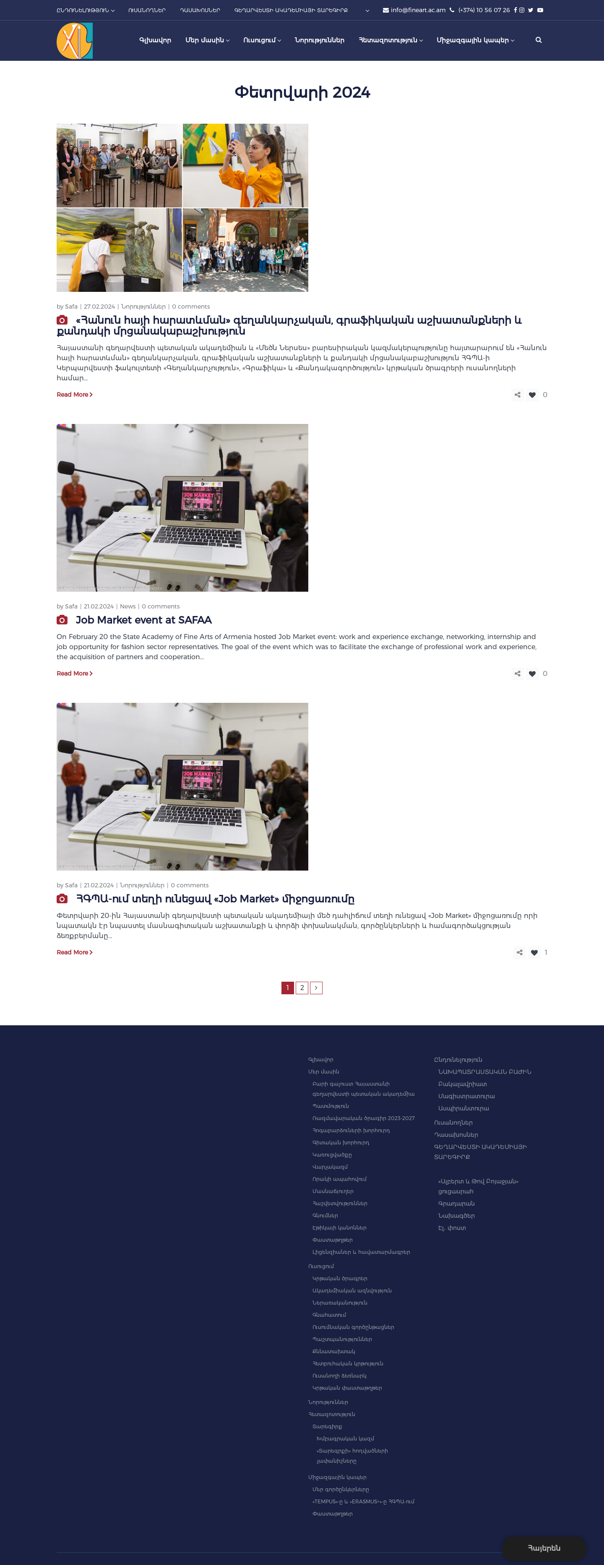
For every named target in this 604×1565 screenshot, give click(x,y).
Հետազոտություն (331, 1414)
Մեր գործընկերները (340, 1489)
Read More (72, 394)
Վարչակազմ (330, 1167)
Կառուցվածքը (332, 1155)
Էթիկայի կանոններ (339, 1227)
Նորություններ (143, 306)
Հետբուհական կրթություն (347, 1363)
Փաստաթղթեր (332, 1240)
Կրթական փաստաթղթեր (347, 1388)
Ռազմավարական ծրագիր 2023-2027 (363, 1118)
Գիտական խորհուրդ (341, 1142)
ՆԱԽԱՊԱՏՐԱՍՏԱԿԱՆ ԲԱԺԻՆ (484, 1071)
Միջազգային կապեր (337, 1477)
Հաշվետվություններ (339, 1203)
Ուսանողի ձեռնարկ (339, 1376)
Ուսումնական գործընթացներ (353, 1327)
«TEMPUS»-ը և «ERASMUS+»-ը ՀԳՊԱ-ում (363, 1501)
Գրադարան (456, 1203)
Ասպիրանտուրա (463, 1108)
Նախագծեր (456, 1215)
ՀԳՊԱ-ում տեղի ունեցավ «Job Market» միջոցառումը (215, 899)
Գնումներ (325, 1215)
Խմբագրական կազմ (345, 1438)
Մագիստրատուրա (466, 1096)
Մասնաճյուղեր (333, 1191)
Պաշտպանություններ (342, 1339)
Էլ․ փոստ (452, 1227)
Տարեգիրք (327, 1426)
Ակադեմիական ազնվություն (352, 1290)
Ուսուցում (321, 1266)
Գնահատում (329, 1315)
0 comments (191, 306)
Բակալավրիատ (462, 1084)
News (127, 606)
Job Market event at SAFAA (143, 620)
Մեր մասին (323, 1071)
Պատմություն (330, 1106)
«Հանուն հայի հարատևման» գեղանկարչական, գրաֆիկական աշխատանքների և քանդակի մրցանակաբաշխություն (289, 325)
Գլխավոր (320, 1059)
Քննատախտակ (333, 1351)
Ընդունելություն (458, 1059)
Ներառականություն (339, 1303)
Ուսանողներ (453, 1122)
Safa (71, 306)
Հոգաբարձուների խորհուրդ (351, 1130)
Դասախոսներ (456, 1134)
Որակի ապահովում (339, 1179)
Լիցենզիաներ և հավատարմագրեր (361, 1252)
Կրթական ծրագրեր (339, 1278)
